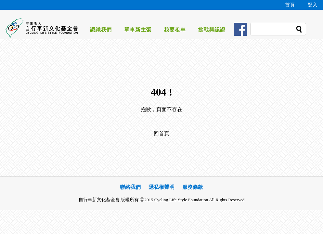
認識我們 (101, 29)
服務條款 (192, 187)
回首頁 (161, 133)
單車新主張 (137, 29)
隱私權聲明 (161, 187)
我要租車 (175, 29)
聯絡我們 (130, 187)
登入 (312, 4)
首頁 (290, 4)
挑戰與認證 (211, 29)
